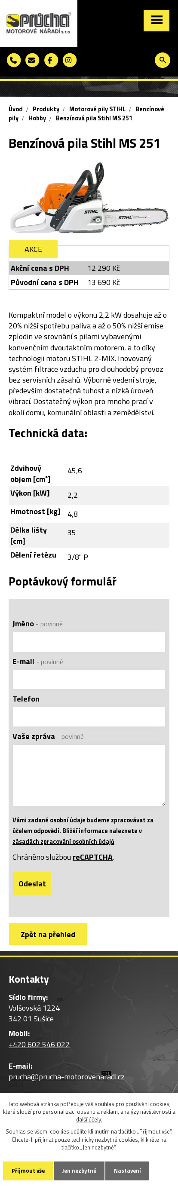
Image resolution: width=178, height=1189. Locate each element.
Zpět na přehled (48, 934)
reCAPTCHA (93, 857)
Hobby (37, 118)
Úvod (16, 109)
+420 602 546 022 (39, 1044)
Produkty (46, 109)
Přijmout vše (28, 1170)
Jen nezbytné (79, 1170)
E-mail (37, 661)
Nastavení (127, 1170)
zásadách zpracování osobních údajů (63, 841)
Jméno (37, 623)
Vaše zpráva (48, 736)
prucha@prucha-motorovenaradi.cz (67, 1076)
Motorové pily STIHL (97, 109)
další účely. (89, 1119)
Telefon (26, 699)
